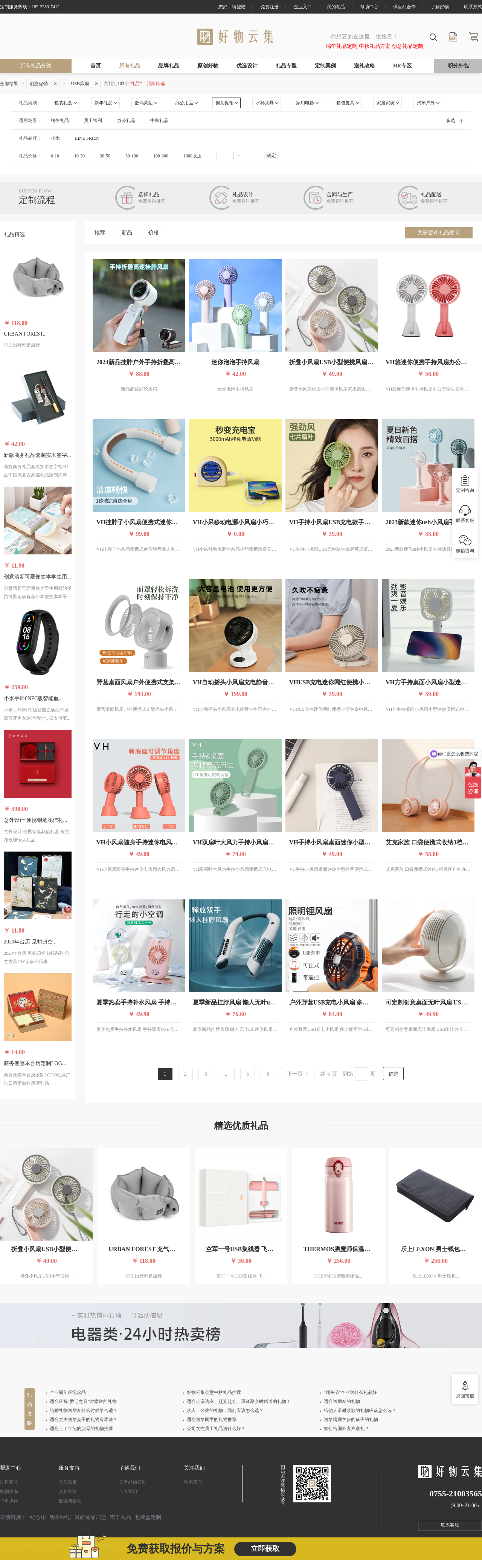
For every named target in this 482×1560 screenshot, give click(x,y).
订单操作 (9, 1501)
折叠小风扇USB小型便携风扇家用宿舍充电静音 (352, 362)
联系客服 (450, 1525)
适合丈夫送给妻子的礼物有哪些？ (83, 1419)
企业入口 (303, 6)
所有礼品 (129, 66)
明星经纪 (60, 1517)
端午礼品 (60, 120)
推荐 (100, 232)
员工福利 (93, 120)
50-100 (131, 156)
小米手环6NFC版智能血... (33, 698)
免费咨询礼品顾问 (439, 232)
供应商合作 (404, 6)
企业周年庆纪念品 (68, 1392)
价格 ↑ (156, 232)
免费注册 (270, 6)
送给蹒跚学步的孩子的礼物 (351, 1419)
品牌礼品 (168, 66)
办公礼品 (126, 120)
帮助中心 (369, 6)
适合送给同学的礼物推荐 (211, 1419)
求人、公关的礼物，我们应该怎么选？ (225, 1410)
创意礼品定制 (407, 46)
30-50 (105, 156)
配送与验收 (70, 1501)
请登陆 (239, 6)
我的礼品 (336, 6)
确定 (271, 155)
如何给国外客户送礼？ (346, 1428)
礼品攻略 (29, 1409)
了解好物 (440, 6)
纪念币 (38, 1517)
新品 (127, 232)
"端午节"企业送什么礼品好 (350, 1392)
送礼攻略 (364, 66)
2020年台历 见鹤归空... (30, 942)
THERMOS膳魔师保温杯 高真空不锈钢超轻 (362, 1249)
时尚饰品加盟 (90, 1517)
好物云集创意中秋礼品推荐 (214, 1392)
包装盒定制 (148, 1517)
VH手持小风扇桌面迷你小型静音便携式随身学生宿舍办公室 (369, 842)
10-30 (79, 156)
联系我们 (193, 1482)
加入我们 (128, 1491)
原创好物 (207, 66)
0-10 (55, 156)
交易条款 (68, 1491)
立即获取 (265, 1548)
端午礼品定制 (342, 46)
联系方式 (473, 6)
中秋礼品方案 (375, 46)
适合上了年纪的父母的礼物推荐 (81, 1428)
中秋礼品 (159, 120)
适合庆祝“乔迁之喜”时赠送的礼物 (83, 1401)
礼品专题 (286, 66)
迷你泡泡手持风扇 (235, 362)
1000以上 (192, 156)
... (227, 1074)
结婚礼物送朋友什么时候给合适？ (83, 1410)
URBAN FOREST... (25, 334)
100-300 (160, 156)
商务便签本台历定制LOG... (35, 1063)
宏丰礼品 (120, 1517)
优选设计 (247, 66)
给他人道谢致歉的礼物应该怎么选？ (360, 1410)
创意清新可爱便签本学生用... (37, 577)
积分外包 (458, 66)
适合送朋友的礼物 (342, 1401)
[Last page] (297, 1074)
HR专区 (402, 66)
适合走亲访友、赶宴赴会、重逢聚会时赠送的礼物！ (239, 1401)
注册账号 (9, 1482)
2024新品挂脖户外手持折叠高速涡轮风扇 (150, 362)
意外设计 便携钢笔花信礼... (35, 820)
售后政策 (68, 1482)
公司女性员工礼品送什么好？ (216, 1428)
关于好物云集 (132, 1482)
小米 (55, 138)
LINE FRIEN (87, 138)
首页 (95, 66)
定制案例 (325, 66)
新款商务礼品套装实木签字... (37, 455)
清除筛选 (156, 83)
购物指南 (9, 1491)
